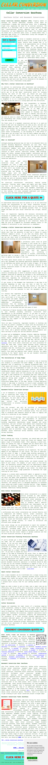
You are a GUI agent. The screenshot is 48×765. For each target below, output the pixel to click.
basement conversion (7, 735)
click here (30, 568)
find (6, 666)
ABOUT (32, 9)
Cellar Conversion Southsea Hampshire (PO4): (16, 21)
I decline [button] (34, 757)
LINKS (28, 9)
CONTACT (37, 9)
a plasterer (21, 646)
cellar (31, 24)
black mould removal (30, 651)
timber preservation (37, 648)
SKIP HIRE (40, 656)
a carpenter (12, 658)
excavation (22, 613)
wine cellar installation (20, 512)
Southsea (4, 343)
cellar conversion (18, 349)
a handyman (19, 655)
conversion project (39, 204)
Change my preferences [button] (32, 760)
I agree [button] (29, 757)
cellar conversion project (26, 693)
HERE (19, 737)
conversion (26, 123)
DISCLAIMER (43, 9)
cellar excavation (7, 608)
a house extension (38, 655)
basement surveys (41, 646)
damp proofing (22, 653)
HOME (24, 9)
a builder (15, 648)
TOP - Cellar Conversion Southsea (12, 740)
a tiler (4, 653)
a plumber (32, 650)
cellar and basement (27, 187)
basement (36, 115)
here (28, 690)
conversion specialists (8, 158)
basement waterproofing (17, 656)
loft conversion (13, 650)
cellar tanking (19, 708)
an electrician (10, 645)
